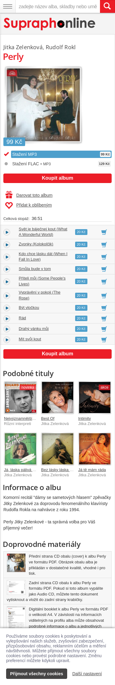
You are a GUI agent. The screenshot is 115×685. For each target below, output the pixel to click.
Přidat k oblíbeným (28, 205)
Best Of (47, 418)
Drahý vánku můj (34, 328)
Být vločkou (29, 307)
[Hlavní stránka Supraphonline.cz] (49, 24)
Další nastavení (87, 673)
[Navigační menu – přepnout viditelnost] (7, 6)
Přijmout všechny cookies (36, 673)
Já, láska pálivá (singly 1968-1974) (34, 469)
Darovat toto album (29, 195)
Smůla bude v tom (35, 268)
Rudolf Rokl (61, 47)
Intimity (84, 418)
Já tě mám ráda (92, 469)
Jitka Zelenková (23, 47)
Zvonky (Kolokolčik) (36, 244)
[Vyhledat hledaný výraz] (107, 6)
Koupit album (57, 178)
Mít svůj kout (30, 339)
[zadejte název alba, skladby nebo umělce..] (57, 6)
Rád (22, 318)
